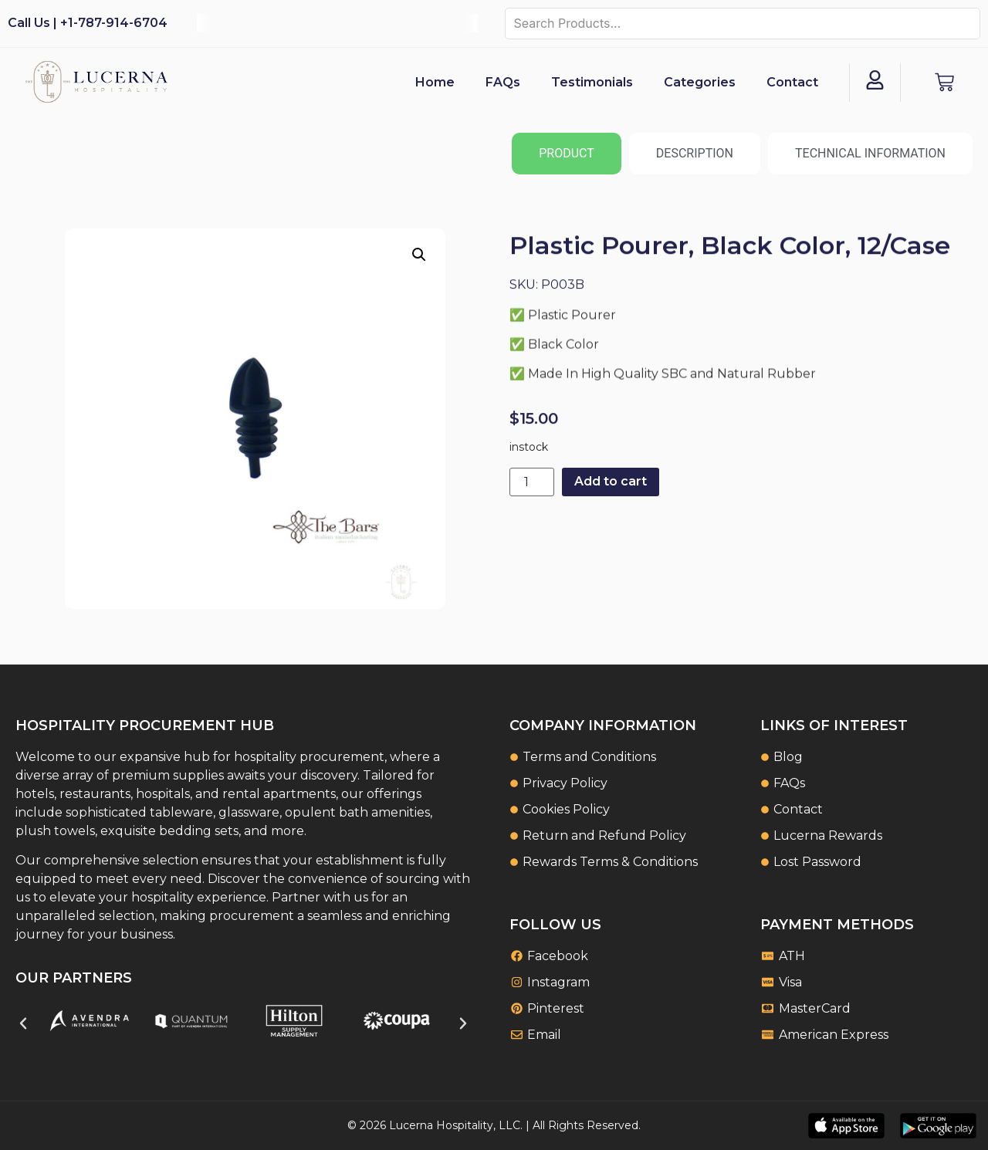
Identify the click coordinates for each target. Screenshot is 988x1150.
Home (435, 82)
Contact (792, 82)
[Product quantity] (531, 482)
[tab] (566, 153)
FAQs (503, 82)
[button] (419, 255)
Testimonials (592, 82)
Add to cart (610, 481)
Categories (700, 82)
